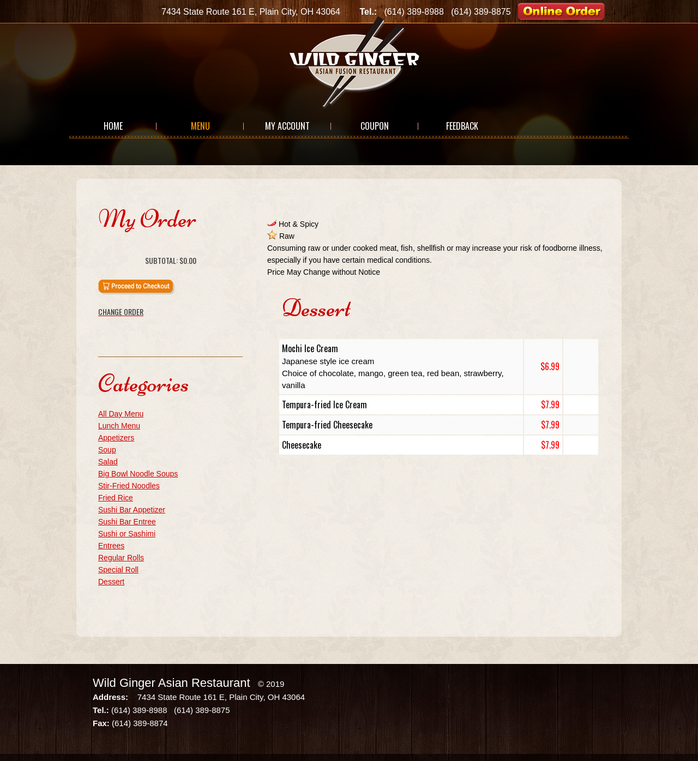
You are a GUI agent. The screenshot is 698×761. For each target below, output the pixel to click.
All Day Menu (120, 413)
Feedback (462, 125)
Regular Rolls (121, 557)
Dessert (111, 581)
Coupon (374, 125)
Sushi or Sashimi (126, 533)
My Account (287, 125)
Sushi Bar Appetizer (131, 509)
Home (113, 125)
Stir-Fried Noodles (129, 485)
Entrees (111, 545)
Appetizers (116, 437)
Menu (200, 125)
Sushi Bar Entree (127, 521)
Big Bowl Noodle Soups (138, 473)
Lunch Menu (119, 425)
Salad (108, 461)
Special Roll (118, 569)
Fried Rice (115, 497)
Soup (107, 449)
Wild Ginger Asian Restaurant (171, 683)
